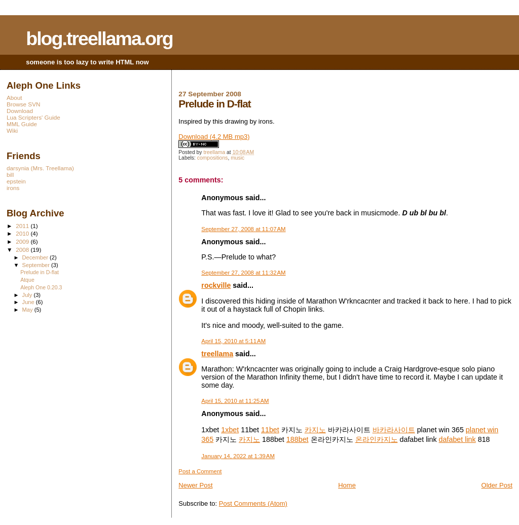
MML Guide (22, 124)
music (237, 158)
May (28, 310)
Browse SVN (23, 104)
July (28, 295)
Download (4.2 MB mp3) (213, 136)
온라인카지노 (376, 439)
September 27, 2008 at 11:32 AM (243, 273)
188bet (297, 439)
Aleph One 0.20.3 (41, 287)
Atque (27, 280)
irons (13, 187)
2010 (23, 233)
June (29, 302)
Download (20, 110)
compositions (212, 158)
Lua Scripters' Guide (33, 117)
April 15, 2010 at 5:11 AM (233, 341)
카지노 (315, 430)
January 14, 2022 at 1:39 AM (238, 456)
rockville (216, 285)
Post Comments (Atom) (253, 503)
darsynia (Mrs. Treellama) (40, 168)
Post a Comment (199, 471)
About (14, 97)
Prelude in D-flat (39, 272)
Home (347, 485)
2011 (23, 225)
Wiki (12, 130)
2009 (23, 241)
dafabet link (457, 439)
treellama (217, 354)
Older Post (496, 485)
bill (10, 174)
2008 (23, 249)
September (37, 265)
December (36, 257)
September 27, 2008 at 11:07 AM (243, 229)
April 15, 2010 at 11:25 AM (235, 401)
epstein (16, 181)
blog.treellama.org (99, 38)
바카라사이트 (394, 430)
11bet (270, 430)
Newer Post (195, 485)
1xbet (230, 430)
